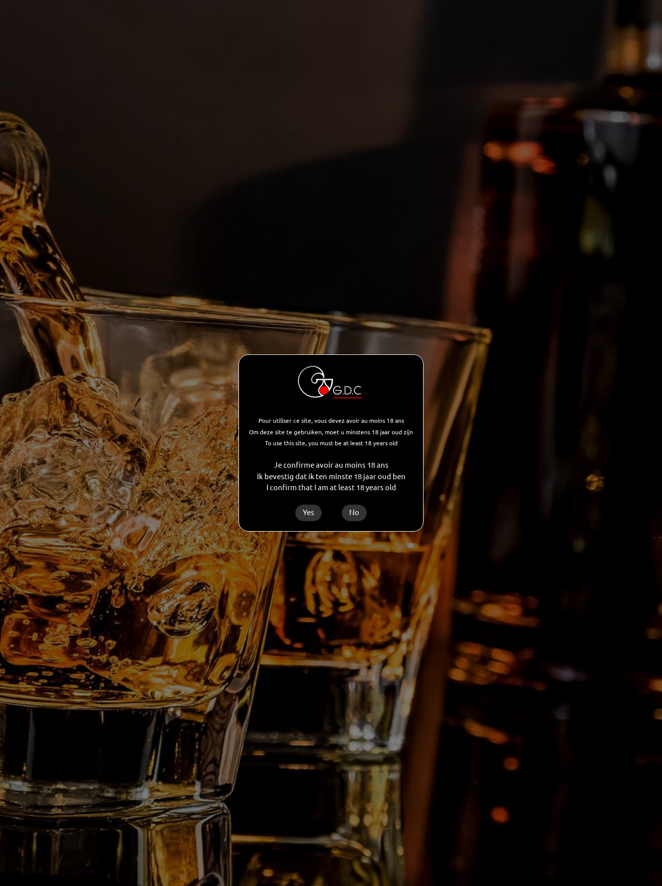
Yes (308, 512)
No (354, 512)
